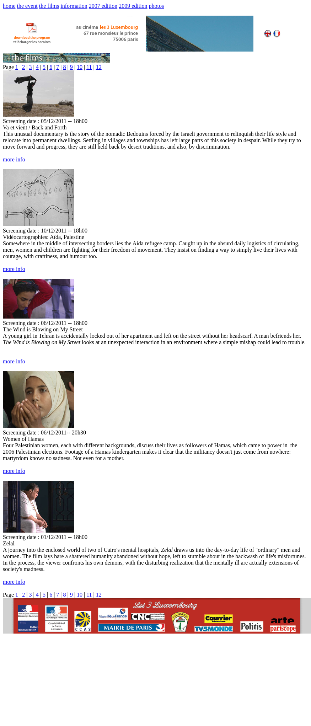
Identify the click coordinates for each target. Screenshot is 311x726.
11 (89, 67)
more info (14, 159)
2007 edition (103, 6)
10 (79, 67)
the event (27, 6)
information (73, 6)
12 (99, 67)
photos (156, 6)
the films (49, 6)
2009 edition (133, 6)
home (9, 6)
